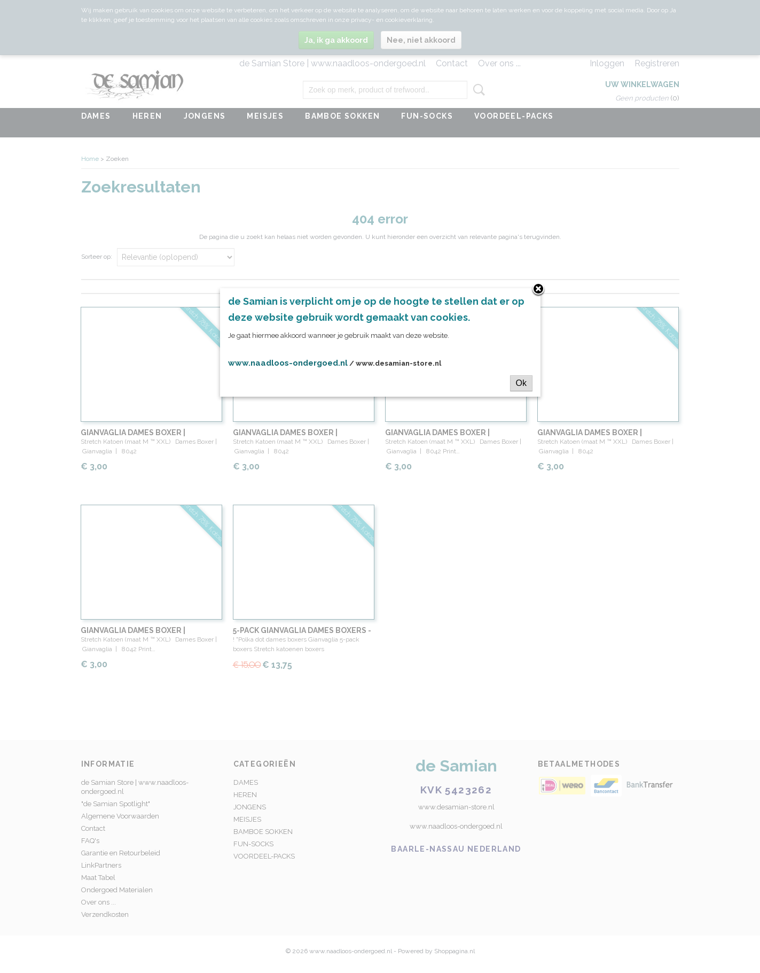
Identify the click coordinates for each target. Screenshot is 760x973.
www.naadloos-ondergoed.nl (288, 363)
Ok (521, 383)
